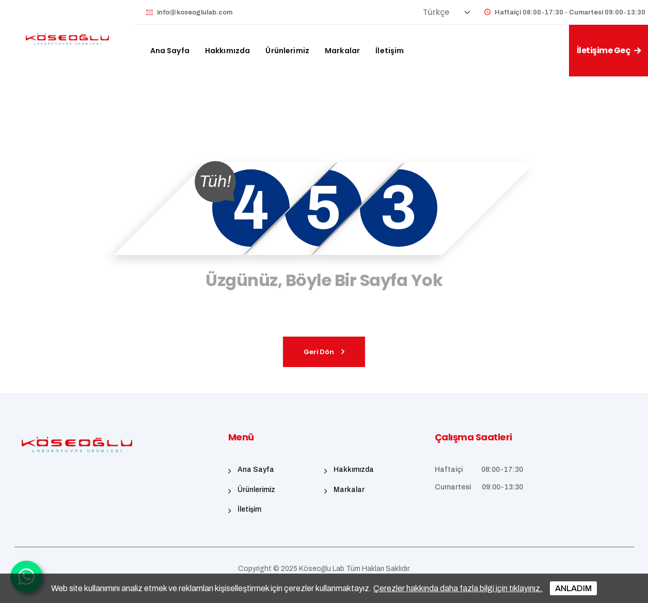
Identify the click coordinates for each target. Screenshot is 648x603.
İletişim (389, 50)
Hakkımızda (227, 50)
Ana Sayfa (169, 50)
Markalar (342, 50)
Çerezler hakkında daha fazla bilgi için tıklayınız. (458, 588)
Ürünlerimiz (287, 50)
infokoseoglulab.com (194, 12)
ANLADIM (573, 588)
